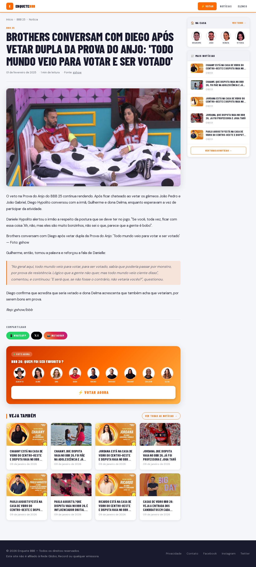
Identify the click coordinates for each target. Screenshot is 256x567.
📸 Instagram (55, 335)
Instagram (229, 553)
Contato (192, 553)
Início (9, 19)
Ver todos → (239, 22)
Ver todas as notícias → (161, 416)
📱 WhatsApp (18, 335)
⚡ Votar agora (93, 392)
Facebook (210, 553)
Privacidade (174, 553)
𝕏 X (36, 335)
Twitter (245, 553)
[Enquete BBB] (20, 6)
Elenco (242, 6)
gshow (77, 72)
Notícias (226, 6)
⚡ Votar (207, 6)
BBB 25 (21, 19)
